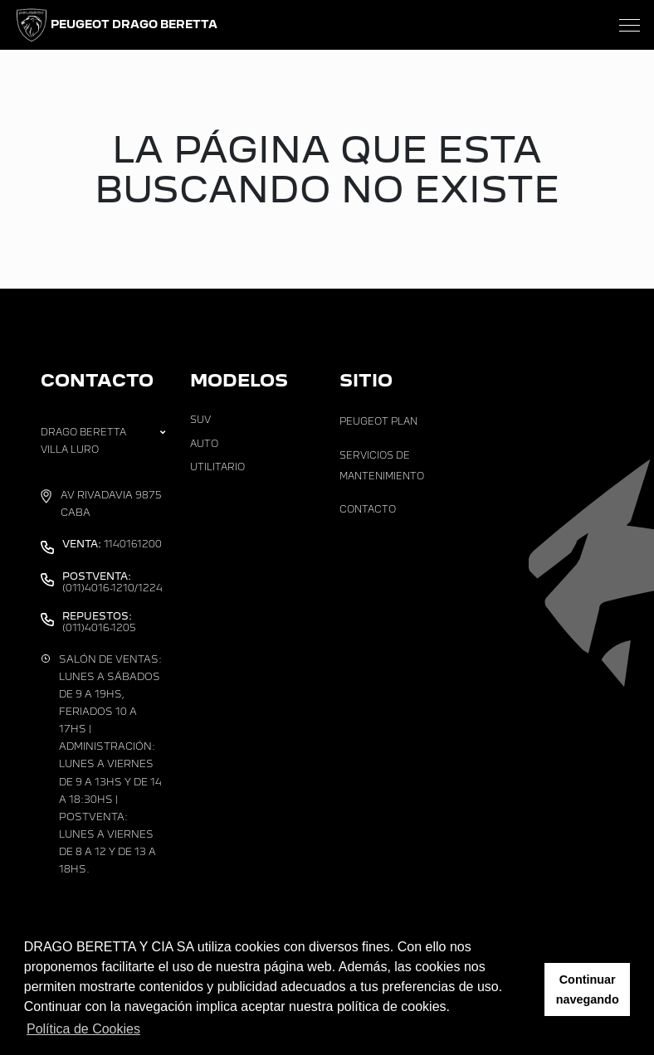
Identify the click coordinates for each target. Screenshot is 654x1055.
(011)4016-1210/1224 (112, 582)
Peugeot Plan (378, 421)
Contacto (367, 509)
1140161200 (112, 544)
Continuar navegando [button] (587, 989)
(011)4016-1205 (99, 622)
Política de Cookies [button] (83, 1029)
